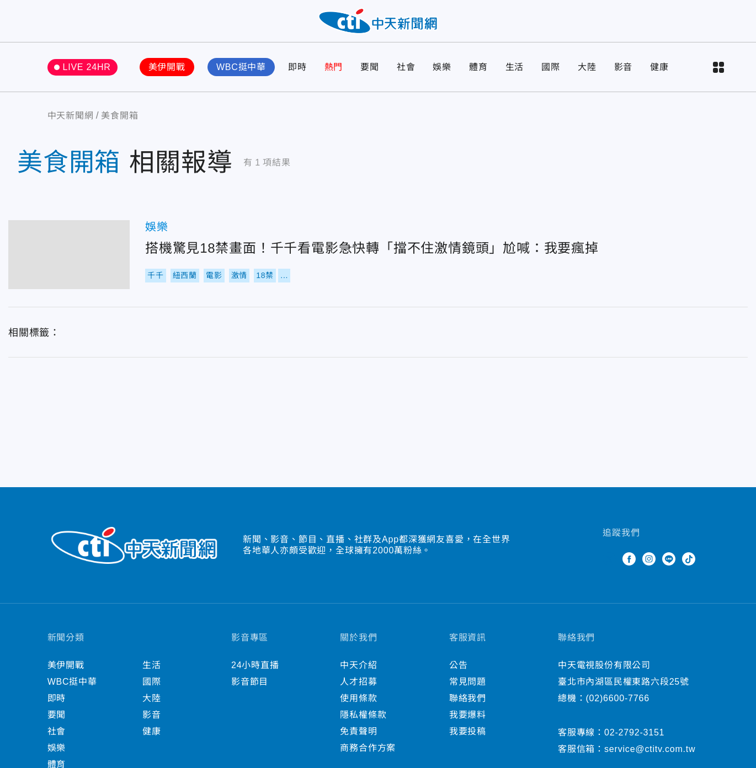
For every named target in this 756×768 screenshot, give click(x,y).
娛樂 (442, 74)
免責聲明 (358, 738)
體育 (478, 74)
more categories (718, 74)
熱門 (333, 74)
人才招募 (358, 689)
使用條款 (358, 705)
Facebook (629, 566)
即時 (297, 74)
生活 (514, 74)
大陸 (587, 74)
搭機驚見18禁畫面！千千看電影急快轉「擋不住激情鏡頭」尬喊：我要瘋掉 (69, 261)
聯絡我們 (467, 705)
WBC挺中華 (241, 74)
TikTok (688, 566)
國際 (550, 74)
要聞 (369, 74)
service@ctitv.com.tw (649, 756)
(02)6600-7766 (617, 705)
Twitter (609, 566)
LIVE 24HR (86, 74)
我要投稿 (467, 738)
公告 (458, 672)
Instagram (649, 566)
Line (668, 566)
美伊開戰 (166, 74)
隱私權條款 (363, 722)
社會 (406, 74)
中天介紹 (358, 672)
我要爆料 (467, 722)
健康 (659, 74)
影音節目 (249, 689)
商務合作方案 (368, 755)
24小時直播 (255, 672)
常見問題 (467, 689)
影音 (623, 74)
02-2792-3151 (634, 739)
